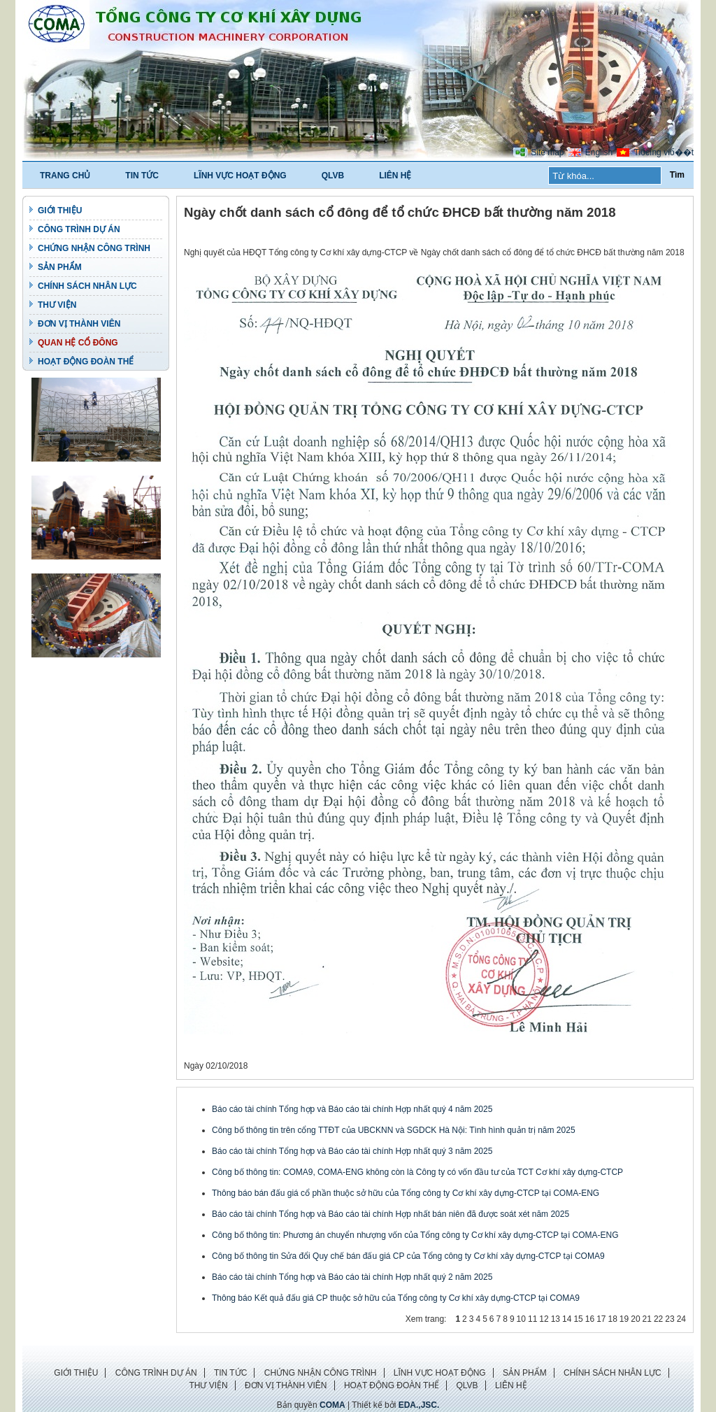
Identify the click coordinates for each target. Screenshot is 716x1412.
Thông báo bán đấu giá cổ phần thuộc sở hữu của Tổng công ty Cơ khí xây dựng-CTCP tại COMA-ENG (405, 1193)
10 (521, 1319)
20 (635, 1319)
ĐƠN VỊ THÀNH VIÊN (79, 324)
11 (532, 1319)
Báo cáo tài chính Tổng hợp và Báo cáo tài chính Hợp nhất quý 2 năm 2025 (352, 1277)
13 (555, 1319)
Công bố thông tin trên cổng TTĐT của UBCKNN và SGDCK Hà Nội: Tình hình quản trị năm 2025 (393, 1130)
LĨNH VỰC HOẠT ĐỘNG (240, 175)
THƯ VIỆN (57, 305)
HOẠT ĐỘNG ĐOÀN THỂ (86, 361)
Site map (547, 152)
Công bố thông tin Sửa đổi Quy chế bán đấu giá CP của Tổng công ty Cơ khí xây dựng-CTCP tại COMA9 (408, 1256)
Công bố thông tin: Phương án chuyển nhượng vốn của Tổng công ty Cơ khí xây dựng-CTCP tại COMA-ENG (415, 1235)
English (599, 152)
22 (658, 1319)
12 (543, 1319)
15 (577, 1319)
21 (647, 1319)
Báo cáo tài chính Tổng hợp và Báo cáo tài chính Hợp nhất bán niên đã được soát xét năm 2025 (390, 1214)
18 (612, 1319)
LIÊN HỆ (395, 175)
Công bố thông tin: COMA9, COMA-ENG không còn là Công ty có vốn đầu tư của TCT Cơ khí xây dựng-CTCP (417, 1172)
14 (566, 1319)
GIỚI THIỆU (60, 210)
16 (589, 1319)
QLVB (333, 175)
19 (624, 1319)
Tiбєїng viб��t (664, 152)
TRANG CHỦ (65, 175)
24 (681, 1319)
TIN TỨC (142, 175)
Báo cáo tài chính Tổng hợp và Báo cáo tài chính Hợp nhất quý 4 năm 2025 (352, 1109)
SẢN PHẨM (60, 267)
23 (669, 1319)
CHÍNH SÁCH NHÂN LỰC (87, 286)
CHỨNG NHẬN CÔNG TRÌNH (94, 248)
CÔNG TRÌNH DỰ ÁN (79, 229)
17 (601, 1319)
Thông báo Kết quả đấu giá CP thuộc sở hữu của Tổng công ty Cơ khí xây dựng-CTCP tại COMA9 (396, 1298)
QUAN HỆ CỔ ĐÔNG (78, 343)
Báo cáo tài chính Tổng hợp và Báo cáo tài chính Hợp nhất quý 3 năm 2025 (352, 1151)
